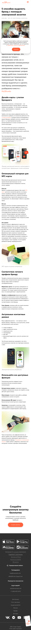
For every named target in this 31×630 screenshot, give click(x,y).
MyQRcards (6, 91)
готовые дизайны (6, 117)
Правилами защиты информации (16, 45)
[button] (28, 621)
